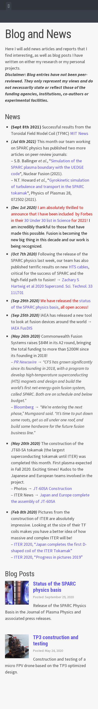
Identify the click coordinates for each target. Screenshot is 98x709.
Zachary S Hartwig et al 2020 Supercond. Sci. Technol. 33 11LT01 (52, 286)
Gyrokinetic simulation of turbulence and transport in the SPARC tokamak (50, 186)
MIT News (79, 133)
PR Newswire (25, 362)
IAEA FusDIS (21, 328)
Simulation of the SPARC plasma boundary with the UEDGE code (47, 167)
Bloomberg (24, 407)
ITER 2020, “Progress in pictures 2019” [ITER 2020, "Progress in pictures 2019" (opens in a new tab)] (48, 557)
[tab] (8, 6)
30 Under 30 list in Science (47, 220)
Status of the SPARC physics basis (54, 587)
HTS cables (78, 267)
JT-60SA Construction (52, 488)
